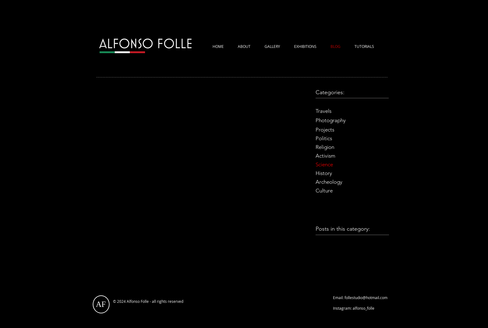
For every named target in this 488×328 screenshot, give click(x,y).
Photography (331, 120)
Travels (324, 111)
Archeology (329, 182)
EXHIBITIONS (305, 46)
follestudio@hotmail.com (366, 297)
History (324, 173)
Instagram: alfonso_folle (353, 308)
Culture (324, 190)
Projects (325, 130)
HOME (218, 46)
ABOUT (244, 46)
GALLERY (272, 46)
